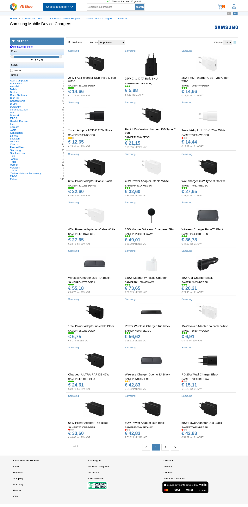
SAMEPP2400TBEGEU (195, 234)
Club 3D (14, 98)
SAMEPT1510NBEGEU (81, 330)
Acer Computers (19, 80)
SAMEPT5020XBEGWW (138, 427)
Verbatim (15, 167)
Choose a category (59, 6)
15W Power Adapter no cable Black (91, 326)
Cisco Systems (18, 95)
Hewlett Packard (19, 121)
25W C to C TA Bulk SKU (141, 78)
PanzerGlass (17, 147)
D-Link (13, 103)
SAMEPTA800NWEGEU (195, 135)
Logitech (15, 138)
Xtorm (13, 170)
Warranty (18, 484)
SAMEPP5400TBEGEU (81, 282)
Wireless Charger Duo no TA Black (147, 374)
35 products (75, 42)
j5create (14, 127)
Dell (12, 112)
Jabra (13, 129)
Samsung (123, 18)
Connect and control (33, 18)
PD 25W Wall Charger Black (200, 374)
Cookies (168, 472)
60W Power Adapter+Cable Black (90, 181)
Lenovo (14, 135)
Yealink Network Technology (25, 173)
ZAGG (13, 176)
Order (16, 466)
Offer (16, 496)
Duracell (14, 115)
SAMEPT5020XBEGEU (195, 427)
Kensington (16, 132)
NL (229, 13)
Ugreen (14, 164)
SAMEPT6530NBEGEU (81, 427)
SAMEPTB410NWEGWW (139, 282)
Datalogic (15, 106)
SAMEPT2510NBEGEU (81, 85)
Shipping (18, 478)
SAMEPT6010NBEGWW (82, 185)
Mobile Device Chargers (98, 18)
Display (218, 42)
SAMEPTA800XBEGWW (195, 379)
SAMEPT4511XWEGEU (138, 185)
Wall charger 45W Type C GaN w (203, 181)
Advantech (16, 83)
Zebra (13, 179)
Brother (14, 92)
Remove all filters (21, 46)
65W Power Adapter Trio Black (88, 422)
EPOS (13, 118)
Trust (13, 161)
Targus (14, 158)
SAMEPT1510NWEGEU (195, 330)
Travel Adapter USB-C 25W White (204, 130)
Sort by (94, 42)
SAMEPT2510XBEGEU (138, 137)
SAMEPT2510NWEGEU (195, 85)
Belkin (13, 89)
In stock (15, 70)
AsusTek (15, 86)
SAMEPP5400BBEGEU (138, 379)
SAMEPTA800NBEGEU (81, 135)
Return (17, 490)
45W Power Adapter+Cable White (147, 181)
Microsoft (15, 141)
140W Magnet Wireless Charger (146, 277)
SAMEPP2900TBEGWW (138, 234)
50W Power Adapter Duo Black (145, 422)
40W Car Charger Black (197, 277)
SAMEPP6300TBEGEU (138, 330)
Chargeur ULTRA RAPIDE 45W (88, 374)
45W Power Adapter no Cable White (91, 229)
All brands (94, 472)
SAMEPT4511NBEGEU (195, 185)
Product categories (98, 466)
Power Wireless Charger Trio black (147, 326)
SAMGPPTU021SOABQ (138, 83)
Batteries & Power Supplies (65, 18)
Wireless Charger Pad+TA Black (202, 229)
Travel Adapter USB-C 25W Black (90, 130)
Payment (18, 472)
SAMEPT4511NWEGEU (82, 234)
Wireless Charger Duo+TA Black (89, 277)
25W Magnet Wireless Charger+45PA (149, 229)
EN (235, 13)
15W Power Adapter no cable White (205, 326)
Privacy (168, 466)
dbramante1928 (19, 109)
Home (13, 18)
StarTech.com (17, 153)
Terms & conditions (174, 478)
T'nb (12, 156)
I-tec (12, 124)
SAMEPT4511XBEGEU (81, 379)
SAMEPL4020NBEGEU (195, 282)
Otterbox (15, 144)
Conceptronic (17, 100)
